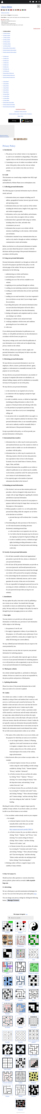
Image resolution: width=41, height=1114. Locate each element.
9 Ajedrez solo (6, 66)
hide (27, 914)
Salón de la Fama (23, 113)
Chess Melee (6, 7)
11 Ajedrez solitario (7, 45)
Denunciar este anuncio (4, 136)
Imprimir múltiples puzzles (14, 113)
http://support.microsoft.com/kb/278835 (21, 829)
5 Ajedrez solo (6, 58)
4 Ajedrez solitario (7, 31)
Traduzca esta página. (5, 12)
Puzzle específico (23, 111)
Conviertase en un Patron (20, 109)
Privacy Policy (20, 116)
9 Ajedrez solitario (6, 41)
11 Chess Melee (6, 96)
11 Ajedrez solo (6, 70)
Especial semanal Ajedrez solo (9, 75)
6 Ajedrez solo (6, 60)
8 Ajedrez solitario (6, 39)
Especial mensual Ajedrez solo (9, 77)
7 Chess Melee (6, 87)
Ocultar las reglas (36, 28)
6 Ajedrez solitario (6, 35)
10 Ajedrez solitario (7, 43)
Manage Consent (13, 900)
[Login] (2, 2)
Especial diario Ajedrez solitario (9, 47)
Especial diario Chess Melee (8, 102)
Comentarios (16, 111)
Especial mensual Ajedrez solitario (9, 52)
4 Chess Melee (6, 81)
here (35, 893)
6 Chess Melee (6, 85)
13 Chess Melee (6, 100)
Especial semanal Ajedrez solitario (9, 50)
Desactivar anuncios (4, 135)
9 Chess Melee (6, 91)
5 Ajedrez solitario (6, 33)
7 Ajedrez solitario (6, 37)
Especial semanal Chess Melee (9, 104)
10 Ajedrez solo (6, 68)
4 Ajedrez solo (6, 56)
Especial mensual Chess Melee (9, 106)
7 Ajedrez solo (6, 62)
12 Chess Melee (6, 98)
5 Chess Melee (6, 83)
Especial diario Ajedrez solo (8, 73)
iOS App (14, 120)
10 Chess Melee (6, 94)
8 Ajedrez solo (6, 64)
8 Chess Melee (6, 89)
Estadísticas (29, 113)
